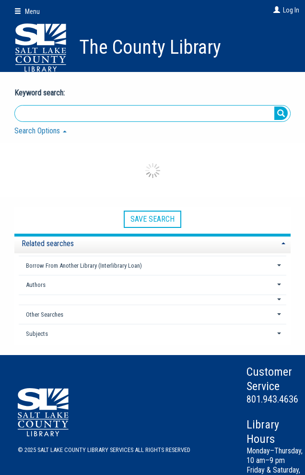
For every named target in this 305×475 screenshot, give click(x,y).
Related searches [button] (48, 243)
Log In (291, 10)
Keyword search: (40, 92)
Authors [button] (36, 284)
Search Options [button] (40, 130)
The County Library (150, 47)
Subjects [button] (37, 333)
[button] (153, 300)
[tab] (152, 242)
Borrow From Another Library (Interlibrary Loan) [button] (84, 265)
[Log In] (275, 10)
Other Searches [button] (44, 314)
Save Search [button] (152, 219)
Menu (27, 11)
